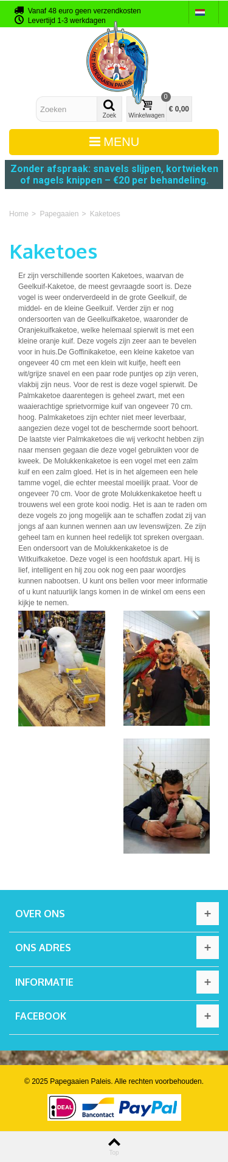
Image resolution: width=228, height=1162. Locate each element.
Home (19, 214)
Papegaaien (59, 214)
